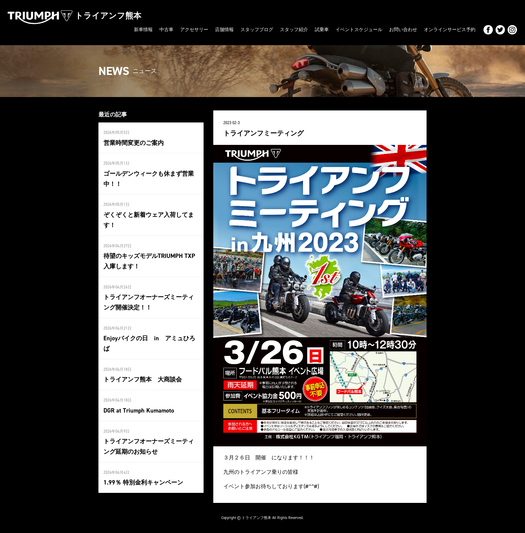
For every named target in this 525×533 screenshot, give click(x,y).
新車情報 (143, 29)
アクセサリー (194, 29)
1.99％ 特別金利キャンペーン (143, 481)
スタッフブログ (256, 29)
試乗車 (322, 29)
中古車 (166, 29)
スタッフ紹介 (294, 29)
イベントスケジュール (358, 29)
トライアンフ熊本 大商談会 (142, 379)
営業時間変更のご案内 (133, 143)
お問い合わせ (403, 29)
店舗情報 (224, 29)
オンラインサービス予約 (449, 29)
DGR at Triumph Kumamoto (138, 410)
